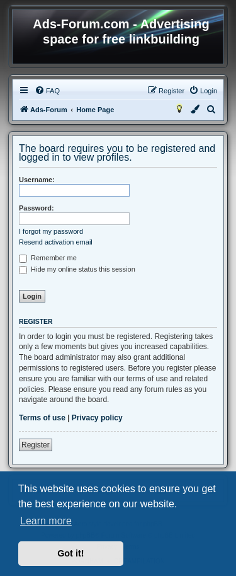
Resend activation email (56, 242)
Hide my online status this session (77, 269)
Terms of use (42, 417)
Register (35, 445)
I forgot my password (51, 231)
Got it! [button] (70, 553)
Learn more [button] (46, 521)
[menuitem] (47, 90)
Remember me (48, 258)
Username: (37, 179)
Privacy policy (97, 417)
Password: (36, 208)
